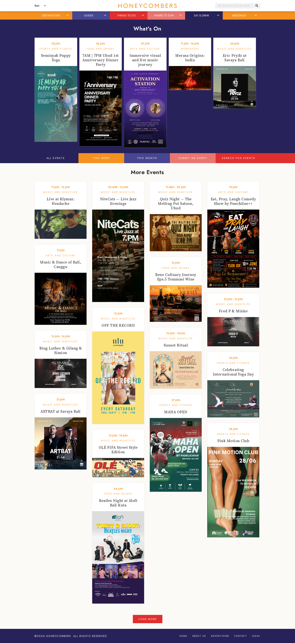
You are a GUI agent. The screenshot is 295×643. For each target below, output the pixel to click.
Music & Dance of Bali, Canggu (60, 264)
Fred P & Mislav (233, 311)
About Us (199, 636)
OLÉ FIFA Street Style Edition (118, 450)
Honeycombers (58, 636)
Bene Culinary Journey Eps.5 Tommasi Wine (175, 277)
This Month (147, 158)
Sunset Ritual (176, 345)
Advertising (220, 636)
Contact (240, 636)
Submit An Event (193, 158)
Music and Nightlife (234, 49)
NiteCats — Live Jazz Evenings (118, 201)
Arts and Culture (145, 49)
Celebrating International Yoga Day (233, 372)
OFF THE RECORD (118, 325)
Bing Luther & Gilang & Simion (60, 350)
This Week (101, 158)
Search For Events (238, 158)
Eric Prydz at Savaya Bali (235, 58)
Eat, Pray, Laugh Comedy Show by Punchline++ (233, 201)
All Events (55, 158)
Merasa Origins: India (190, 58)
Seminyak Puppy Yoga (56, 58)
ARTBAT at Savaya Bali (60, 411)
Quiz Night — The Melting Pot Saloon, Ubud (176, 203)
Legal (256, 636)
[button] (68, 15)
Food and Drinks (101, 49)
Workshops (190, 49)
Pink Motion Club (233, 440)
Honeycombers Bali (147, 6)
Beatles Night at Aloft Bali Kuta (118, 503)
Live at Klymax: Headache (61, 201)
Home (183, 636)
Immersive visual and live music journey (145, 60)
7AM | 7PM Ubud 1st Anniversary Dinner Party (100, 60)
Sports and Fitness (55, 49)
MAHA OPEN (175, 412)
